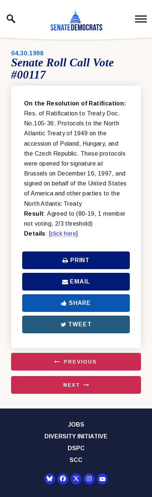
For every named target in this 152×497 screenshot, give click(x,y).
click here (63, 233)
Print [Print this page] (76, 260)
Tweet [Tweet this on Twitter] (76, 324)
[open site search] (11, 18)
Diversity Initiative (76, 436)
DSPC (76, 448)
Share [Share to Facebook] (76, 303)
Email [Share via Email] (76, 281)
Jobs (76, 424)
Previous (80, 362)
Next (71, 385)
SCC (76, 460)
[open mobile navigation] (141, 19)
